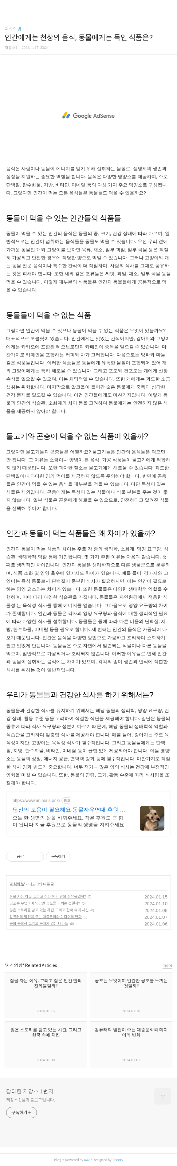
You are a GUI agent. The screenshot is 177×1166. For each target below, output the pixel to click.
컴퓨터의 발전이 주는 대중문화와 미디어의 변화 (46, 916)
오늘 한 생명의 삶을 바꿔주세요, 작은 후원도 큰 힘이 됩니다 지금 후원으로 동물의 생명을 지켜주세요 (68, 821)
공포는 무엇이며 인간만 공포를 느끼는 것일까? (45, 903)
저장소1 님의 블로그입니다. (30, 1100)
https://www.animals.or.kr (36, 800)
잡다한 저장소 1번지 (29, 1091)
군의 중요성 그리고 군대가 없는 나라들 (39, 923)
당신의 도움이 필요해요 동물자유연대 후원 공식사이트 (69, 810)
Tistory (117, 1160)
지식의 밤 (13, 29)
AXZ (87, 1160)
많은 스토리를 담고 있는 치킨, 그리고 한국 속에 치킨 (49, 910)
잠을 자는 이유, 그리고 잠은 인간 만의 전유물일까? (48, 896)
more (167, 965)
